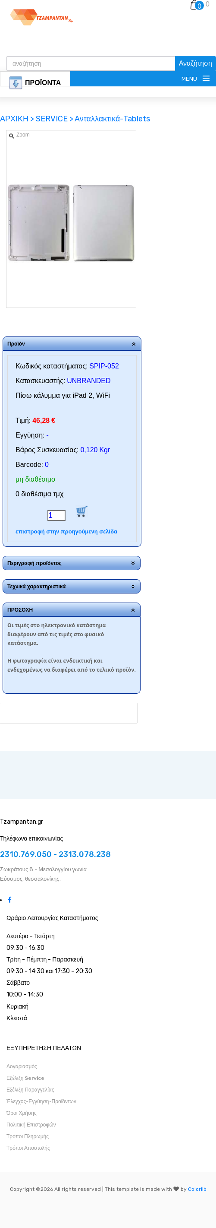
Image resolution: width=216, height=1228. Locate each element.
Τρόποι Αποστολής (28, 1148)
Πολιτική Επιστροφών (31, 1125)
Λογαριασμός (21, 1066)
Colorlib (197, 1189)
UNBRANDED (88, 380)
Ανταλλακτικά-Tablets (112, 119)
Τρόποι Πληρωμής (27, 1136)
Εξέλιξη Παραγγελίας (30, 1090)
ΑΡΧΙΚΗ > (18, 119)
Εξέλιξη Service (25, 1078)
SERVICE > (54, 119)
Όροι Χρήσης (21, 1113)
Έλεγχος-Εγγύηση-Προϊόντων (41, 1101)
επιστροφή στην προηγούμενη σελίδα (66, 531)
